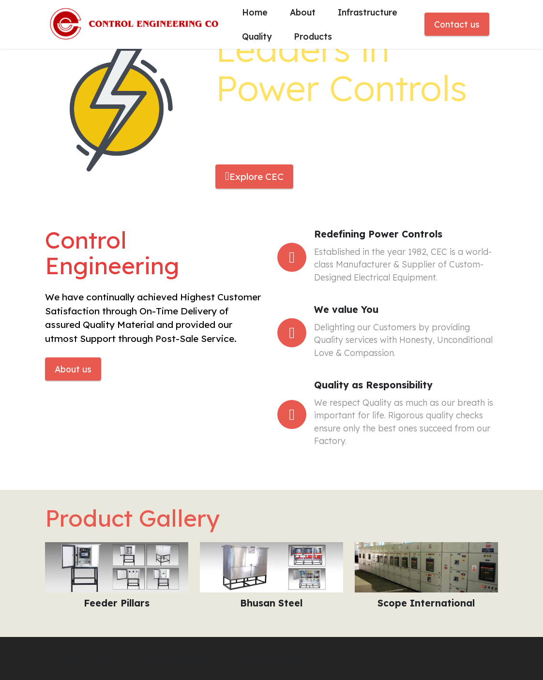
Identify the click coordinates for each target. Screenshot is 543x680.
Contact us (457, 24)
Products (313, 36)
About (303, 12)
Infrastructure (367, 12)
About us (73, 369)
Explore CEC (254, 176)
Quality (257, 36)
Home (255, 12)
